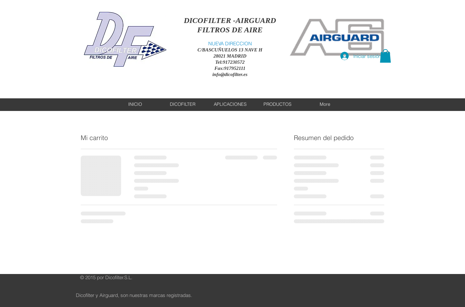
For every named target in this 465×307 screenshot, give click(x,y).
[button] (385, 56)
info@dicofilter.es (230, 74)
